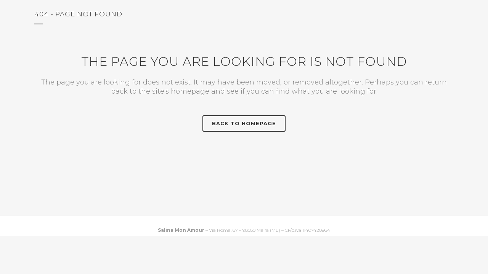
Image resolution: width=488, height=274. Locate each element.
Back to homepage (244, 123)
